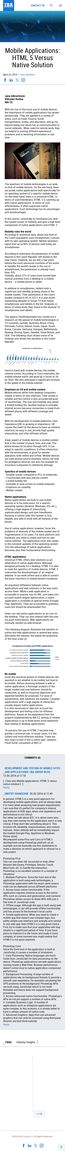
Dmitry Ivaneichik (16, 793)
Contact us (38, 5)
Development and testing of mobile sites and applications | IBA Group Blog (32, 770)
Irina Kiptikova (27, 74)
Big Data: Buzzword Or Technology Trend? (29, 1098)
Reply (6, 787)
